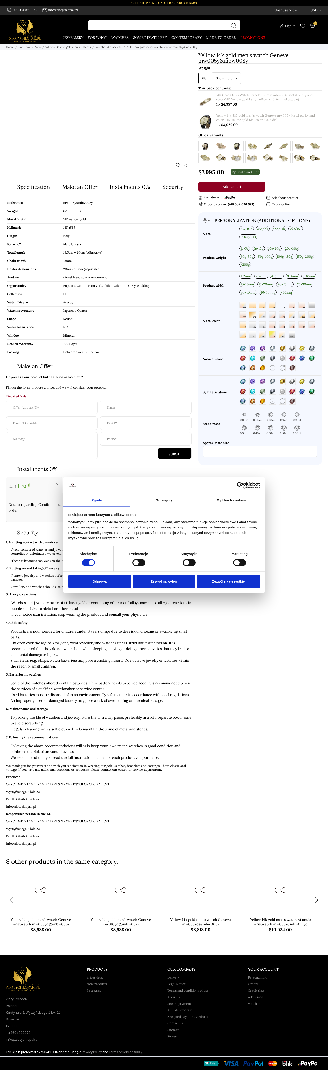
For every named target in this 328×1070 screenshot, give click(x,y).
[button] (317, 900)
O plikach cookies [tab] (231, 500)
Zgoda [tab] (97, 500)
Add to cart (232, 187)
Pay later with (216, 198)
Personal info (257, 977)
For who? (97, 37)
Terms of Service (121, 1052)
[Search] (234, 25)
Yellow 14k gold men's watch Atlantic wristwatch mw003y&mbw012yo (280, 922)
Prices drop (95, 977)
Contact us (175, 1023)
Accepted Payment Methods (187, 1017)
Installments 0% (130, 187)
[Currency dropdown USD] (316, 10)
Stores (172, 1036)
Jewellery (73, 37)
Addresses (255, 997)
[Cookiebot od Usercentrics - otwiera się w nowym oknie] (240, 485)
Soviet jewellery (150, 37)
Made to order (221, 37)
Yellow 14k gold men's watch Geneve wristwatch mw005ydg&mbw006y (41, 922)
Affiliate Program (179, 1010)
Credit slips (256, 990)
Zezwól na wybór (164, 581)
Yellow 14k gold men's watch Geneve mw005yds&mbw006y (200, 922)
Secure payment (179, 1004)
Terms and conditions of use (188, 990)
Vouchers (254, 1004)
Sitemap (173, 1030)
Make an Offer (79, 187)
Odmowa (100, 581)
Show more (224, 78)
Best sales (94, 990)
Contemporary (186, 37)
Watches (120, 37)
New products (97, 984)
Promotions (252, 37)
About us (173, 997)
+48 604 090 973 (21, 10)
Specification (33, 187)
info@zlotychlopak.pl (60, 10)
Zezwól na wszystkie (228, 581)
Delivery (173, 977)
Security (172, 187)
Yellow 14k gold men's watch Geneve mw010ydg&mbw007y (121, 922)
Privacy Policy (92, 1052)
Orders (253, 984)
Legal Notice (176, 984)
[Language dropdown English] (293, 10)
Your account (263, 969)
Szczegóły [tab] (164, 500)
